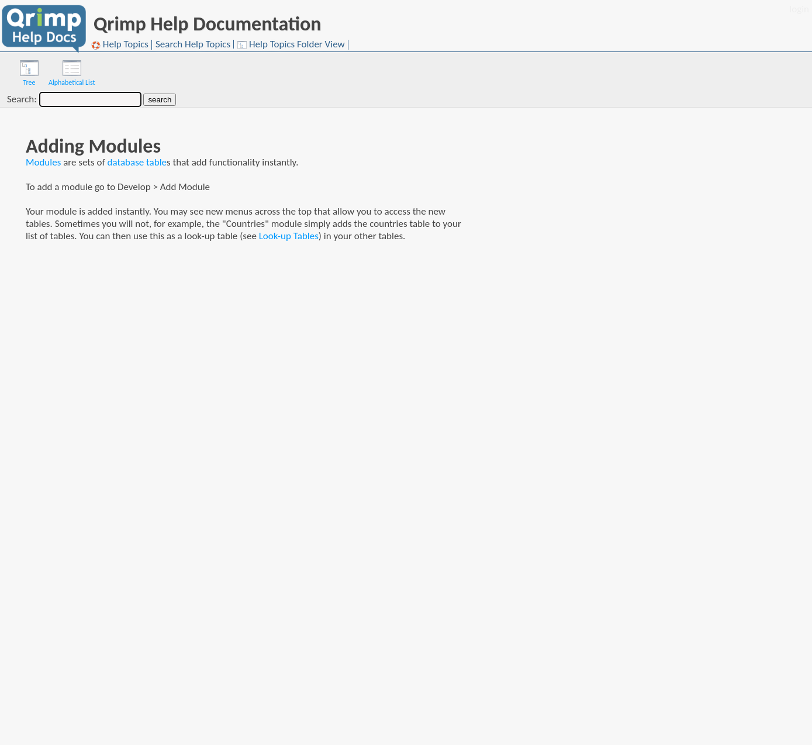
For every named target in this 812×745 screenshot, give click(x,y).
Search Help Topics (193, 44)
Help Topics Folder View (291, 45)
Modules (43, 162)
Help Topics (119, 45)
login (799, 9)
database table (137, 162)
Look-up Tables (289, 236)
